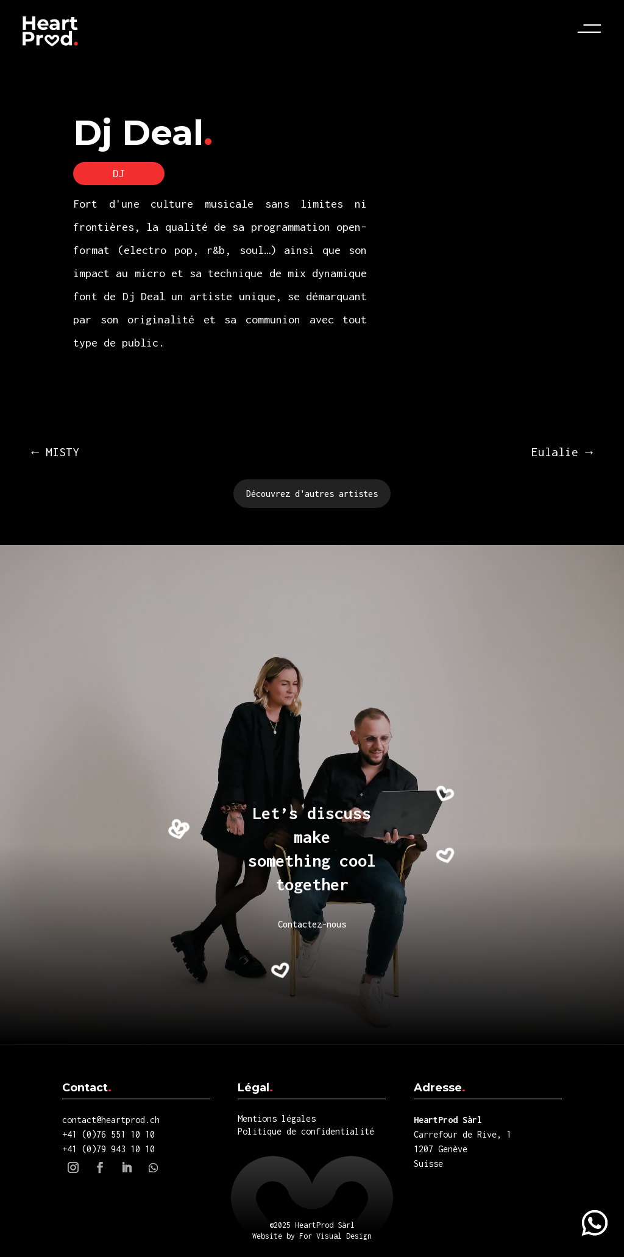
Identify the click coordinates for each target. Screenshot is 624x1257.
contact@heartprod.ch (111, 1119)
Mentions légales (277, 1118)
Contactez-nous (312, 924)
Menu (593, 28)
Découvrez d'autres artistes (312, 493)
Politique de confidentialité (306, 1131)
